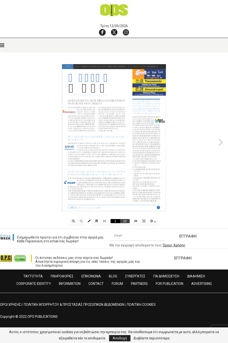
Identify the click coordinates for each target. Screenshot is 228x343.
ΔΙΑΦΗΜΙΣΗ (196, 276)
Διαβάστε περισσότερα (151, 338)
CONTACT (96, 284)
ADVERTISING (201, 284)
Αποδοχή (120, 338)
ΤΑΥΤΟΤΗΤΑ (33, 276)
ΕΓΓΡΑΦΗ (188, 236)
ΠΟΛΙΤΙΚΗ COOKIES (141, 304)
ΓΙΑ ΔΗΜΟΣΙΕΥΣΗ (166, 276)
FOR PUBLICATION (169, 284)
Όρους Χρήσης (174, 245)
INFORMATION (69, 284)
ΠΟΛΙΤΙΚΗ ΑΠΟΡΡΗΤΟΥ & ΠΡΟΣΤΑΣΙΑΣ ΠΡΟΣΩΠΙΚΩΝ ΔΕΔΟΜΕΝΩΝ (74, 304)
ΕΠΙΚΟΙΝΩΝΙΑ (91, 276)
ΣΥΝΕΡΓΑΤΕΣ (135, 276)
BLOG (113, 276)
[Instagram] (126, 32)
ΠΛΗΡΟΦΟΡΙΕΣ (62, 276)
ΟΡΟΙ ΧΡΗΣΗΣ (10, 304)
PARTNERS (139, 284)
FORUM (117, 284)
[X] (114, 32)
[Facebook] (102, 32)
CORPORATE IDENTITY (33, 284)
